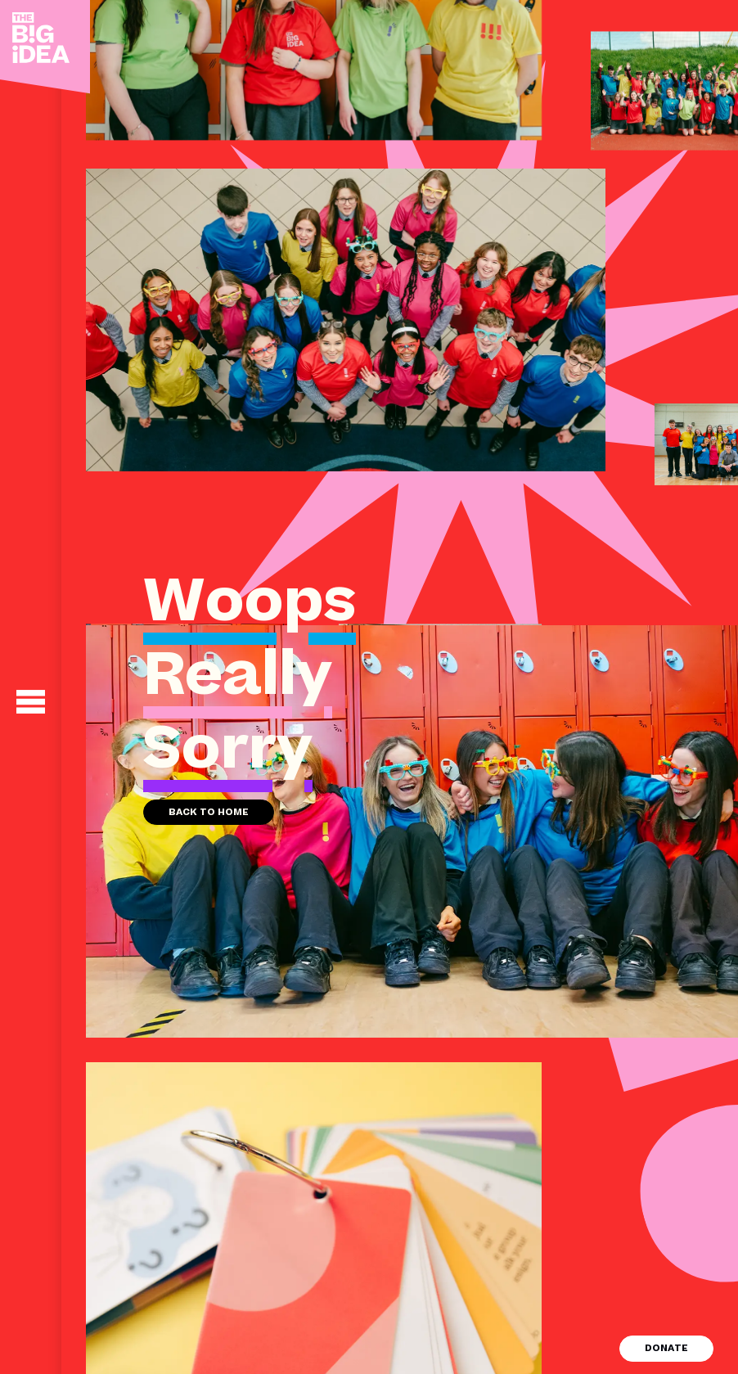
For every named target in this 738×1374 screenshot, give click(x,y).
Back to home (209, 812)
